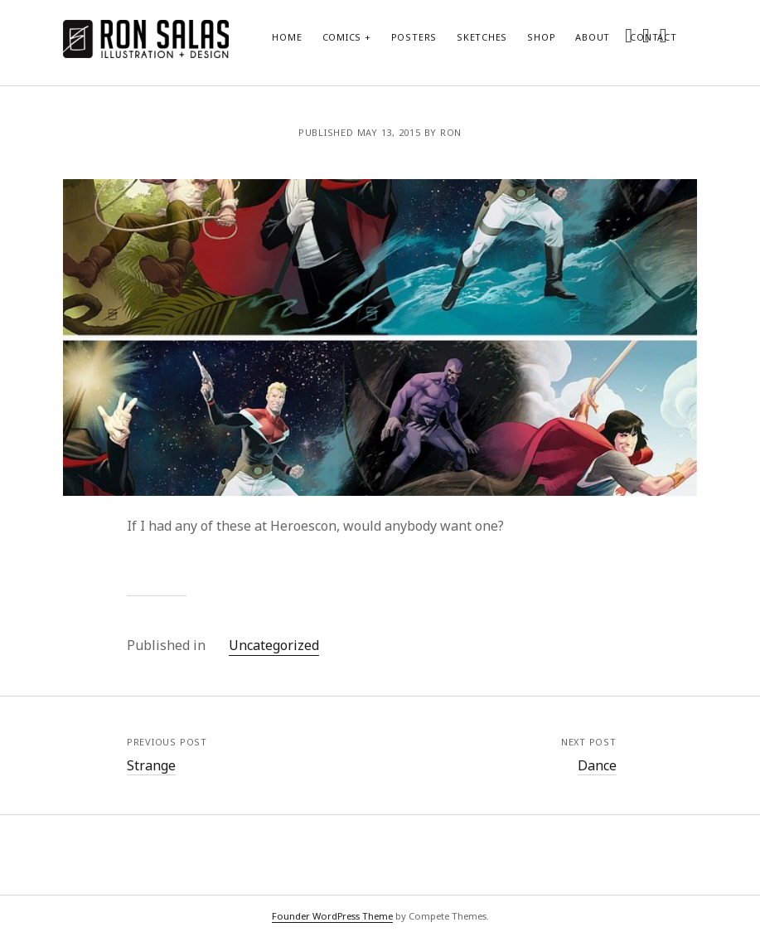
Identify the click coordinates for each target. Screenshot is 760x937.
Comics (342, 37)
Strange (151, 765)
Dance (597, 765)
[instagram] (646, 34)
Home (287, 37)
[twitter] (628, 34)
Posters (414, 37)
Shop (541, 37)
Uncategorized (274, 645)
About (592, 37)
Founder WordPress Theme (332, 916)
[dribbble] (663, 34)
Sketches (482, 37)
